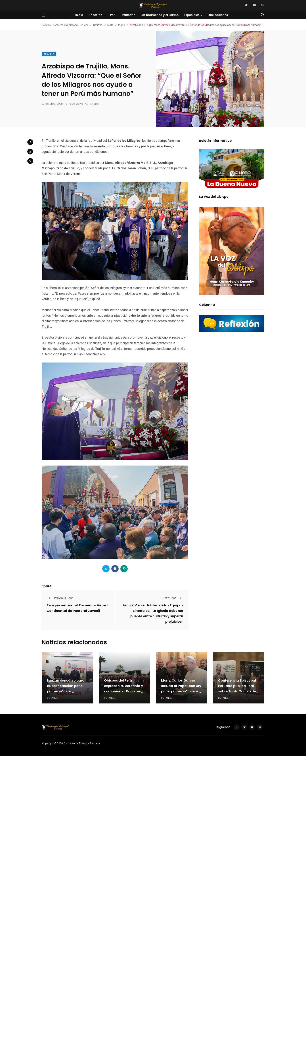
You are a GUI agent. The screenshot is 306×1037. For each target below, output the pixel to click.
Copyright (47, 743)
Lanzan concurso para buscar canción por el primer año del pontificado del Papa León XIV (66, 691)
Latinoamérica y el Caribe (160, 15)
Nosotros (95, 15)
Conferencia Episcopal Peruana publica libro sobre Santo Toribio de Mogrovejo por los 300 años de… (237, 691)
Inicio (79, 15)
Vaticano (128, 15)
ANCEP (55, 698)
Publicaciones (218, 15)
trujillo (49, 54)
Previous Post (60, 598)
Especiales (192, 15)
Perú (113, 15)
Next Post (172, 598)
